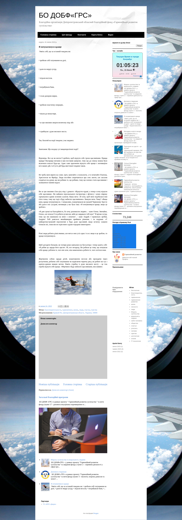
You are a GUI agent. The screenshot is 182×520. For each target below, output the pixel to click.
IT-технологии (136, 341)
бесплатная (135, 290)
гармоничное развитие (135, 301)
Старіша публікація (96, 384)
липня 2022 (116, 351)
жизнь (75, 310)
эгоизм (133, 338)
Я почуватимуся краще (60, 484)
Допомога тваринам (58, 472)
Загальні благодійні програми (53, 397)
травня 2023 (116, 349)
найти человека (136, 321)
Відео (110, 35)
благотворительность (53, 310)
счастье (87, 310)
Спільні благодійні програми (130, 164)
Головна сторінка (48, 35)
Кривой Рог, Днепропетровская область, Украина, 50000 (75, 313)
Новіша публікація (49, 384)
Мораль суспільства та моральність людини (68, 460)
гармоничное (67, 310)
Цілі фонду (67, 35)
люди (81, 310)
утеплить (134, 328)
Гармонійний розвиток (133, 254)
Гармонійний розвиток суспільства (131, 181)
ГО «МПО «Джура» (49, 504)
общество (134, 323)
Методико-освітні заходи (132, 131)
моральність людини (135, 317)
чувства (94, 310)
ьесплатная (135, 336)
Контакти (82, 35)
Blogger (95, 513)
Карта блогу (97, 35)
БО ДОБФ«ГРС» (65, 15)
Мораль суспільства (135, 313)
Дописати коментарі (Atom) (63, 390)
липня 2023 (116, 346)
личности (134, 307)
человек (134, 331)
